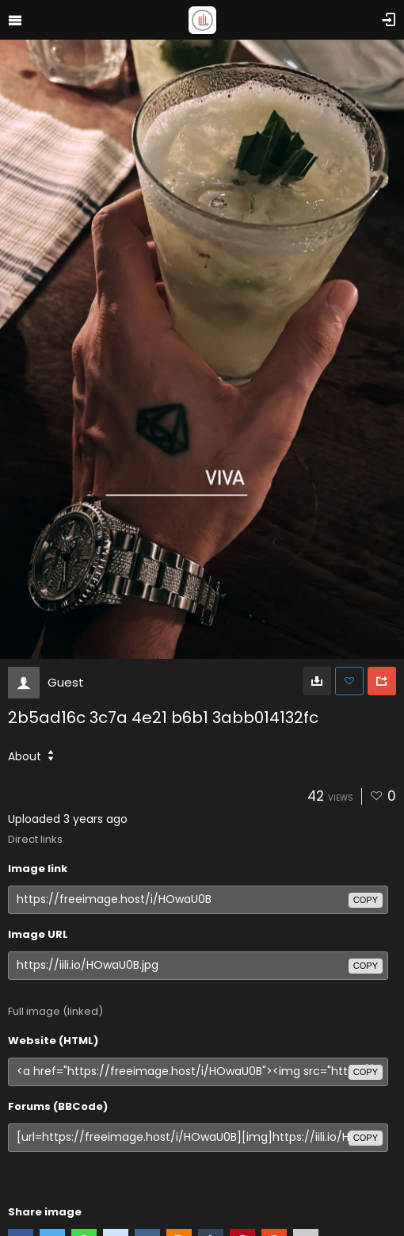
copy (365, 900)
